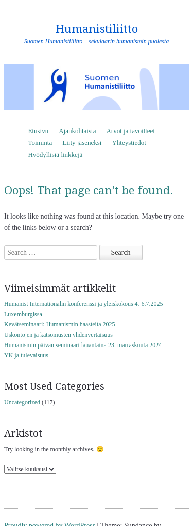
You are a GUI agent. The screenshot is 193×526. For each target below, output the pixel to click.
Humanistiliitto (97, 29)
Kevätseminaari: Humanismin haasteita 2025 (59, 324)
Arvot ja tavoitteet (130, 131)
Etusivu (38, 131)
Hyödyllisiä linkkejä (55, 154)
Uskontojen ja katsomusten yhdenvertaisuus (58, 334)
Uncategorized (22, 402)
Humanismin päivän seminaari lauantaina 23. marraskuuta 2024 (83, 345)
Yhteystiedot (129, 142)
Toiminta (40, 142)
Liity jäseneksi (81, 142)
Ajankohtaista (77, 131)
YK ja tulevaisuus (26, 355)
